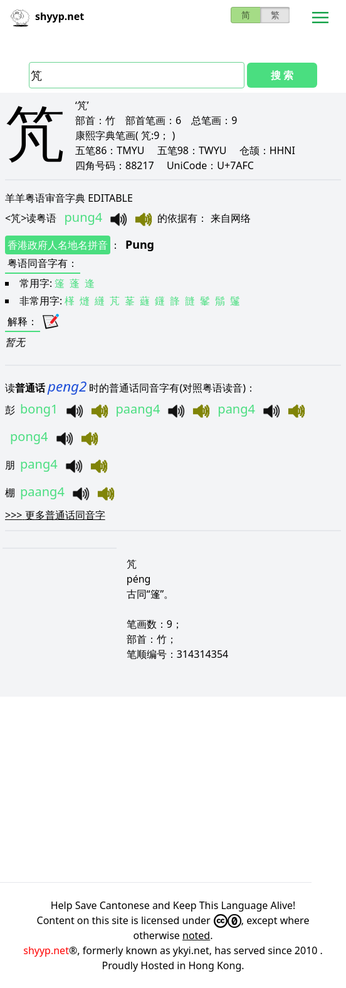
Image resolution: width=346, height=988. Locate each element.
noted (196, 935)
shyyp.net (46, 950)
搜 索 (282, 75)
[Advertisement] (173, 789)
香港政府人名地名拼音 (58, 245)
